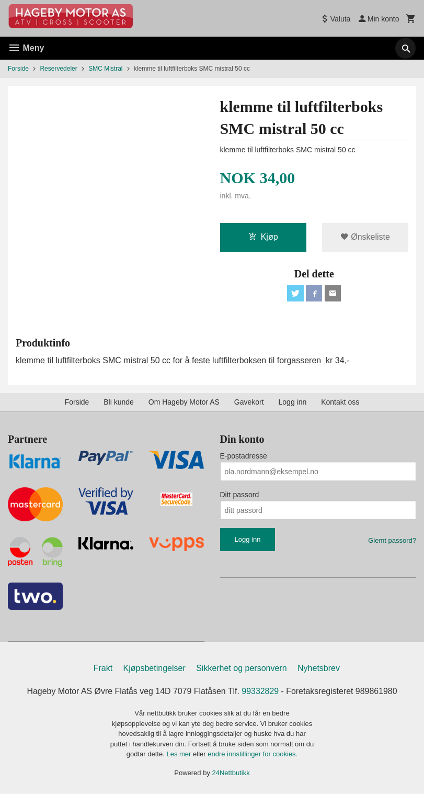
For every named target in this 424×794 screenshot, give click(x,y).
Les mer (179, 754)
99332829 (260, 691)
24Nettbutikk (231, 773)
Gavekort (249, 402)
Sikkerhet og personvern (241, 668)
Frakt (103, 668)
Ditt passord (239, 495)
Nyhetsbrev (318, 668)
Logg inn (293, 402)
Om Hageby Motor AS (184, 402)
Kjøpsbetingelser (154, 668)
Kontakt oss (340, 402)
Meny (26, 47)
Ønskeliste (365, 236)
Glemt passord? (392, 541)
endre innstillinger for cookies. (252, 754)
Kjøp (263, 236)
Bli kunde (119, 402)
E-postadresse (243, 456)
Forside (18, 68)
